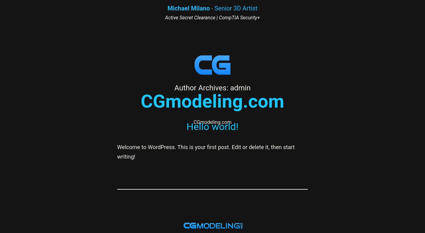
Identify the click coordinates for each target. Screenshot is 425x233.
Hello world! (213, 126)
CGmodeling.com (212, 101)
